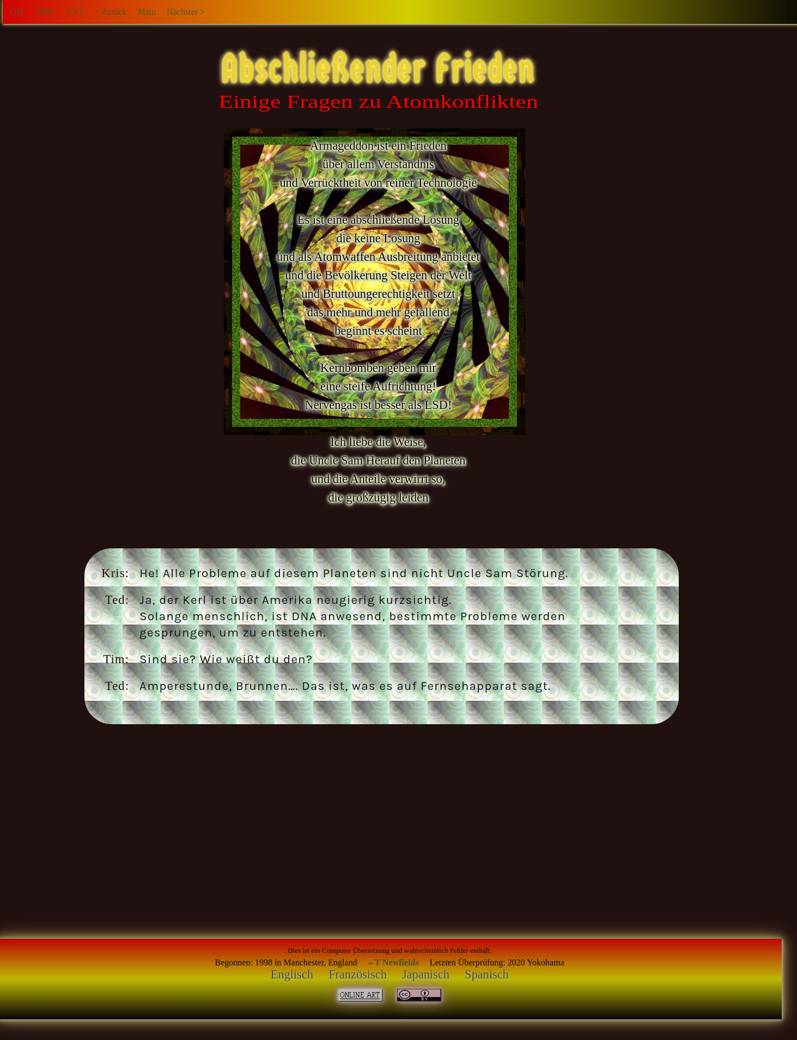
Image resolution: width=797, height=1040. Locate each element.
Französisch (357, 974)
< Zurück (110, 11)
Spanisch (487, 974)
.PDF (44, 11)
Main (146, 11)
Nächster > (186, 11)
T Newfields (397, 962)
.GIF (16, 11)
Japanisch (425, 974)
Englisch (292, 974)
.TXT (73, 11)
